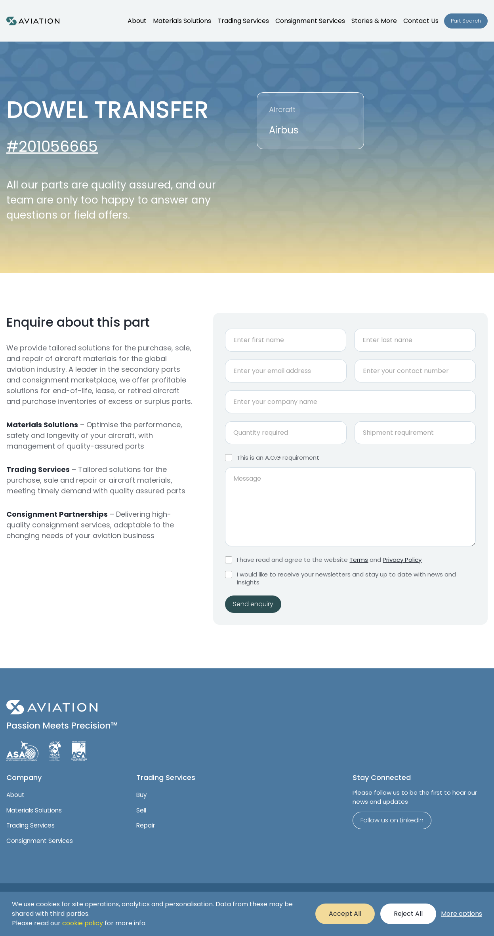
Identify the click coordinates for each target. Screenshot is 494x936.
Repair (145, 825)
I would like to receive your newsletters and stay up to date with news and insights (346, 578)
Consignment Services (39, 841)
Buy (141, 795)
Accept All (345, 913)
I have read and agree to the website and (329, 560)
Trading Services (30, 825)
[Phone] (415, 371)
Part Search (466, 21)
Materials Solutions (34, 810)
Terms (358, 560)
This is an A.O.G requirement (278, 458)
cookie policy (82, 923)
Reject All (408, 913)
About (15, 795)
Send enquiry (253, 604)
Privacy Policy (402, 560)
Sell (141, 810)
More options (461, 913)
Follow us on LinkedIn (391, 820)
